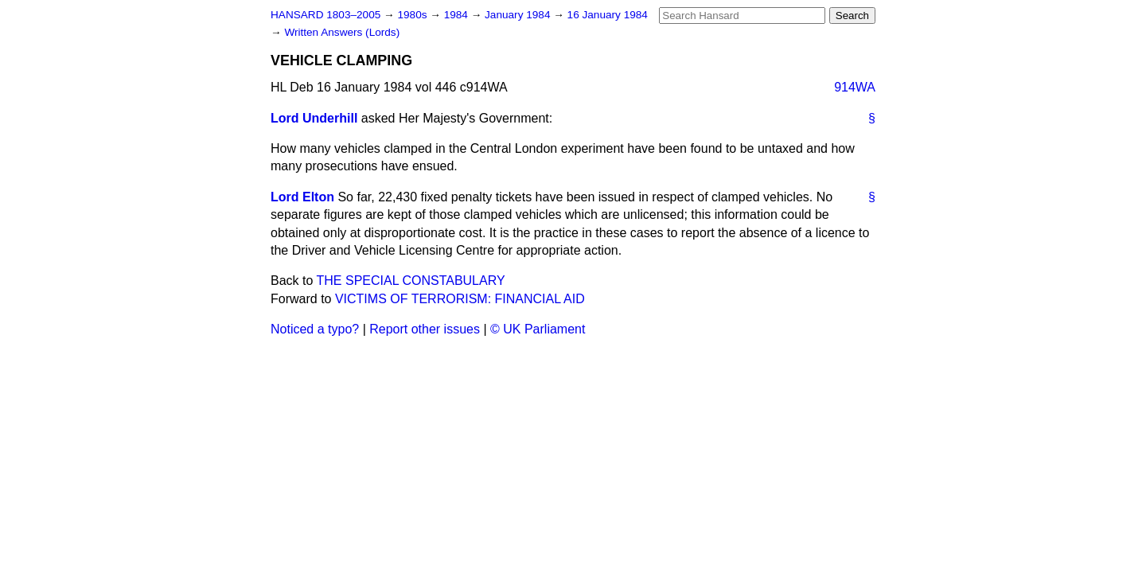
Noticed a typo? (315, 329)
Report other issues (424, 329)
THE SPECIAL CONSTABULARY (411, 280)
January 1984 (519, 15)
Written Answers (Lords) (342, 32)
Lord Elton (302, 197)
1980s (413, 15)
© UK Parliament (537, 329)
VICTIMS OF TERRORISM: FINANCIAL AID (460, 299)
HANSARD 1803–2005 (325, 15)
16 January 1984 (607, 15)
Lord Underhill (314, 118)
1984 (457, 15)
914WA (854, 87)
